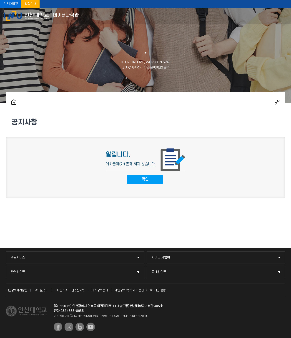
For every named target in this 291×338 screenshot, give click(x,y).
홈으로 (14, 102)
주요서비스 (18, 257)
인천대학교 (10, 4)
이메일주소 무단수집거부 (70, 290)
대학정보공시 (100, 290)
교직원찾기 (41, 290)
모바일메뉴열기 (284, 16)
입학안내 (30, 4)
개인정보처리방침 (16, 290)
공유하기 (277, 102)
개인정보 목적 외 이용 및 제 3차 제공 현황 (140, 290)
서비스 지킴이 (161, 257)
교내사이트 (159, 272)
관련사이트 (18, 272)
